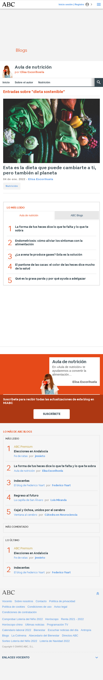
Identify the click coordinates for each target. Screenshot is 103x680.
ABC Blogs (77, 215)
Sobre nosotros (24, 601)
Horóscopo (52, 619)
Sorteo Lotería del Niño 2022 (19, 641)
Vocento (7, 601)
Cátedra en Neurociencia (61, 515)
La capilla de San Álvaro (28, 500)
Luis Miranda (59, 500)
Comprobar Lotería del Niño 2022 (22, 619)
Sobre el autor (24, 82)
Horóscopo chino (12, 624)
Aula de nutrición (33, 67)
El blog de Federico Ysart (29, 485)
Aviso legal (60, 606)
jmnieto (40, 456)
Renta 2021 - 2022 (72, 619)
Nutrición (44, 82)
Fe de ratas (21, 456)
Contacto (41, 601)
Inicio (6, 82)
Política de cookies (13, 606)
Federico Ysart (61, 485)
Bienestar (39, 630)
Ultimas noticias (34, 624)
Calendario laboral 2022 (16, 630)
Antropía (86, 630)
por (29, 72)
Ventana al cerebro (25, 515)
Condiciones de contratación (19, 612)
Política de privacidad (62, 601)
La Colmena (19, 635)
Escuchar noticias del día (63, 630)
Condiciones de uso (39, 606)
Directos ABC (70, 635)
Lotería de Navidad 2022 (55, 641)
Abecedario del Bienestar (44, 635)
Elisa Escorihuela (40, 179)
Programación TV (57, 624)
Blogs (5, 635)
